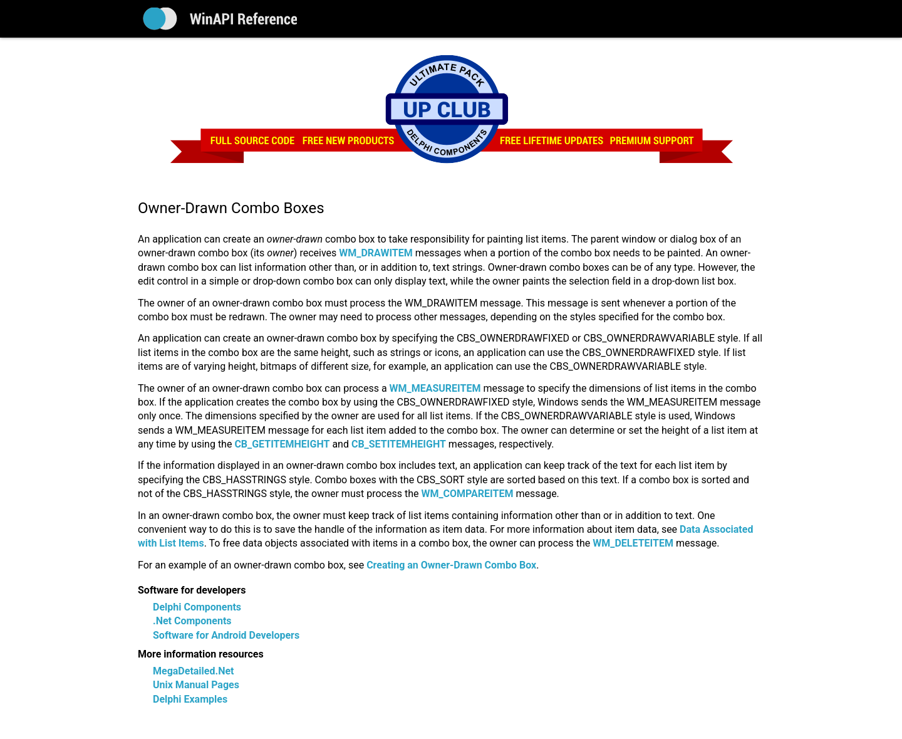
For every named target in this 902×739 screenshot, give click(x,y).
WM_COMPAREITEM (467, 494)
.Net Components (192, 621)
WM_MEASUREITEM (435, 388)
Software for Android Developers (226, 635)
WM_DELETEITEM (633, 543)
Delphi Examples (190, 699)
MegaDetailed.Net (193, 671)
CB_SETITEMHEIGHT (398, 444)
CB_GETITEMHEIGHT (281, 444)
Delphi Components (197, 607)
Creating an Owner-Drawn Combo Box (451, 565)
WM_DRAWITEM (376, 253)
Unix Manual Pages (196, 685)
